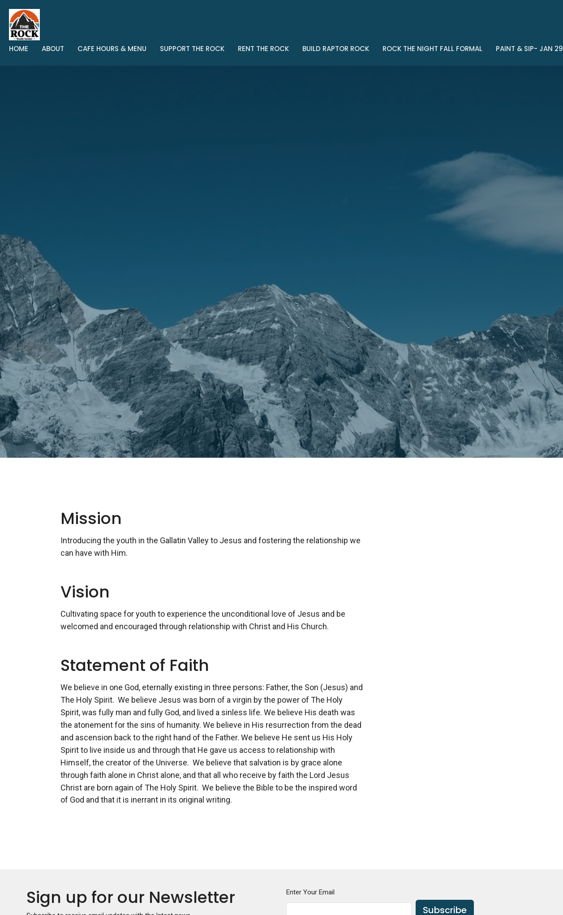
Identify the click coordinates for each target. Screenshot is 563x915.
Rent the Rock (263, 48)
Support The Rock (192, 48)
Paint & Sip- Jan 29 (529, 48)
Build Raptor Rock (335, 48)
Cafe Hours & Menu (111, 48)
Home (18, 48)
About (53, 48)
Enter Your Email (310, 892)
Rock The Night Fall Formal (432, 48)
